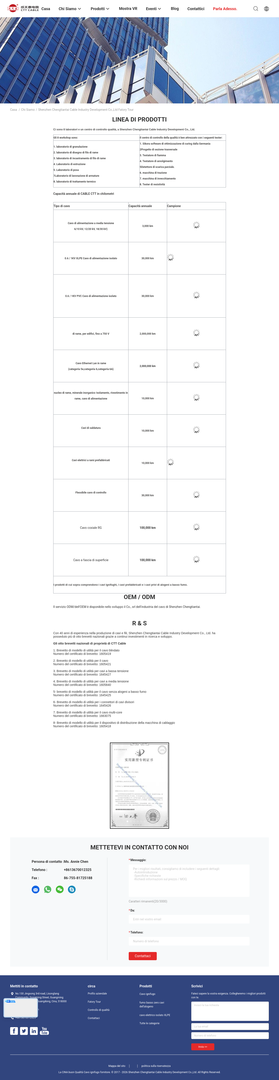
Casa (13, 109)
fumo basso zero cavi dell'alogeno (152, 1004)
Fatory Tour (94, 1001)
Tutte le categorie (150, 1023)
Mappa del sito (116, 1066)
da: (132, 910)
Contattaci (143, 956)
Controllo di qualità (99, 1009)
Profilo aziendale (97, 993)
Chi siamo (28, 109)
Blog (175, 8)
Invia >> (202, 1046)
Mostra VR (128, 8)
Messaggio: (138, 860)
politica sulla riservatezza (156, 1066)
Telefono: (136, 932)
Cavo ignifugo (147, 994)
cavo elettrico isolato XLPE (155, 1015)
